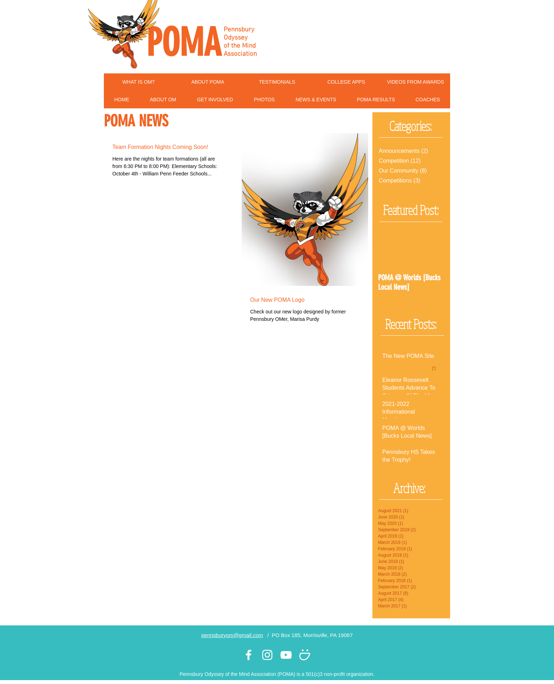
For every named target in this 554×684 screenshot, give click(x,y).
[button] (163, 99)
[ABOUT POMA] (207, 82)
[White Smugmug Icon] (305, 655)
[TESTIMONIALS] (277, 82)
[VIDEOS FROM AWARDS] (415, 82)
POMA (183, 42)
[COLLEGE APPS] (346, 82)
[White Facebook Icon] (248, 655)
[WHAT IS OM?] (138, 82)
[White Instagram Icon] (267, 655)
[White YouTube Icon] (286, 655)
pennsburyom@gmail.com (232, 635)
